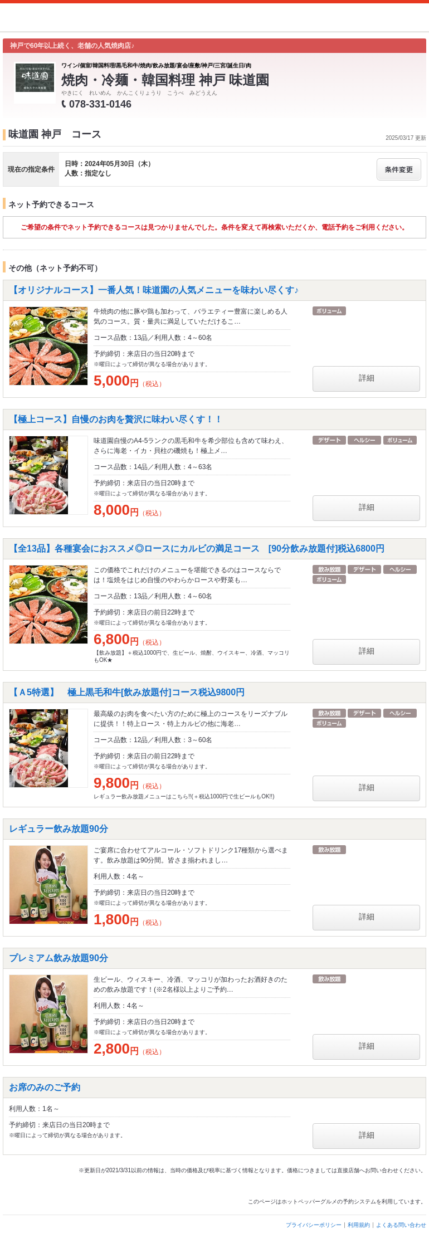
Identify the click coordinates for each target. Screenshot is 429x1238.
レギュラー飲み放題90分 (58, 829)
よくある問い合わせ (401, 1225)
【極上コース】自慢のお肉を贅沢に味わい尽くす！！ (116, 419)
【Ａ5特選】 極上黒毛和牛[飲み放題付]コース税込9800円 (127, 692)
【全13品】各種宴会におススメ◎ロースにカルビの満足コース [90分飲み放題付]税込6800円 (196, 548)
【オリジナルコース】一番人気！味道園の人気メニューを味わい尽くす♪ (154, 290)
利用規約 (359, 1225)
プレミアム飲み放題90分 (58, 958)
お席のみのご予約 (44, 1087)
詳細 (366, 377)
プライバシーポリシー (314, 1225)
